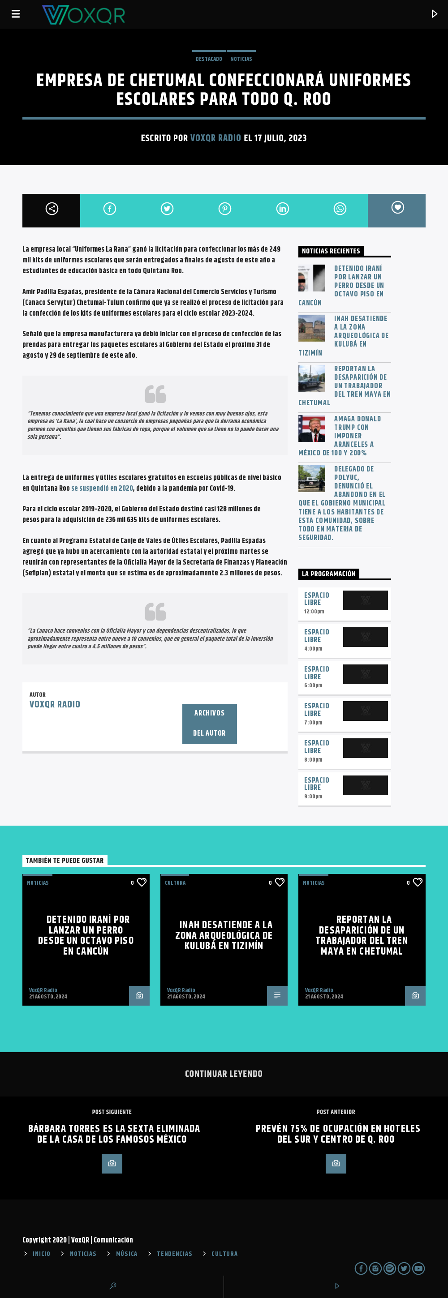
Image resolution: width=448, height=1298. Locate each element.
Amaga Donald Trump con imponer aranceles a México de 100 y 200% (339, 436)
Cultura (175, 882)
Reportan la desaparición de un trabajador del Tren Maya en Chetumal (344, 386)
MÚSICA (127, 1254)
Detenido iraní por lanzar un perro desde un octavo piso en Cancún (341, 286)
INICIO (41, 1254)
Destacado (209, 59)
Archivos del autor (209, 723)
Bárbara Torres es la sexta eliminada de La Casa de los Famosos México (114, 1134)
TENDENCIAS (174, 1254)
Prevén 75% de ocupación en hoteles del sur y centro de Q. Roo (338, 1134)
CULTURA (224, 1254)
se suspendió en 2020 (102, 488)
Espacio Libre (317, 599)
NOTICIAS (241, 59)
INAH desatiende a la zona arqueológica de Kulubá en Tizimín (343, 336)
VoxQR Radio (215, 138)
